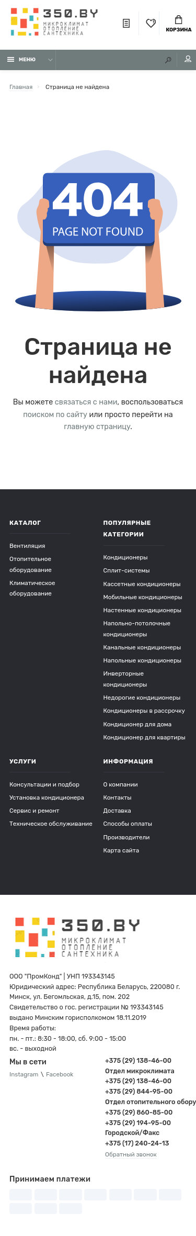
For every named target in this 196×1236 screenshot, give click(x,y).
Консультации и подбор (44, 784)
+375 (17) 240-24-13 (137, 1143)
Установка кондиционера (46, 797)
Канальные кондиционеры (142, 647)
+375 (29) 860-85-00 (138, 1112)
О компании (120, 784)
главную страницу (97, 426)
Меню (21, 59)
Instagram (23, 1074)
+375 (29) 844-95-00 (138, 1091)
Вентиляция (27, 545)
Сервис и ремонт (34, 810)
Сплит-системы (126, 570)
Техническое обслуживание (51, 823)
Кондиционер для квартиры (144, 737)
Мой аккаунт (188, 58)
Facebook (59, 1074)
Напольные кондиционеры (142, 660)
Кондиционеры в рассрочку (144, 710)
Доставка (117, 810)
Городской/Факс (132, 1133)
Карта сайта (121, 850)
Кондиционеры (125, 557)
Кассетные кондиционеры (142, 584)
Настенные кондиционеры (142, 610)
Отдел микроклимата (140, 1071)
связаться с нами (86, 402)
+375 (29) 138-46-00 (138, 1060)
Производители (126, 837)
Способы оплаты (128, 823)
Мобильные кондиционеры (142, 597)
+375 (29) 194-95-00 (138, 1123)
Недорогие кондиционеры (142, 697)
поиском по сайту (55, 414)
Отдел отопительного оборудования (146, 1102)
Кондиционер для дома (137, 724)
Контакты (117, 797)
